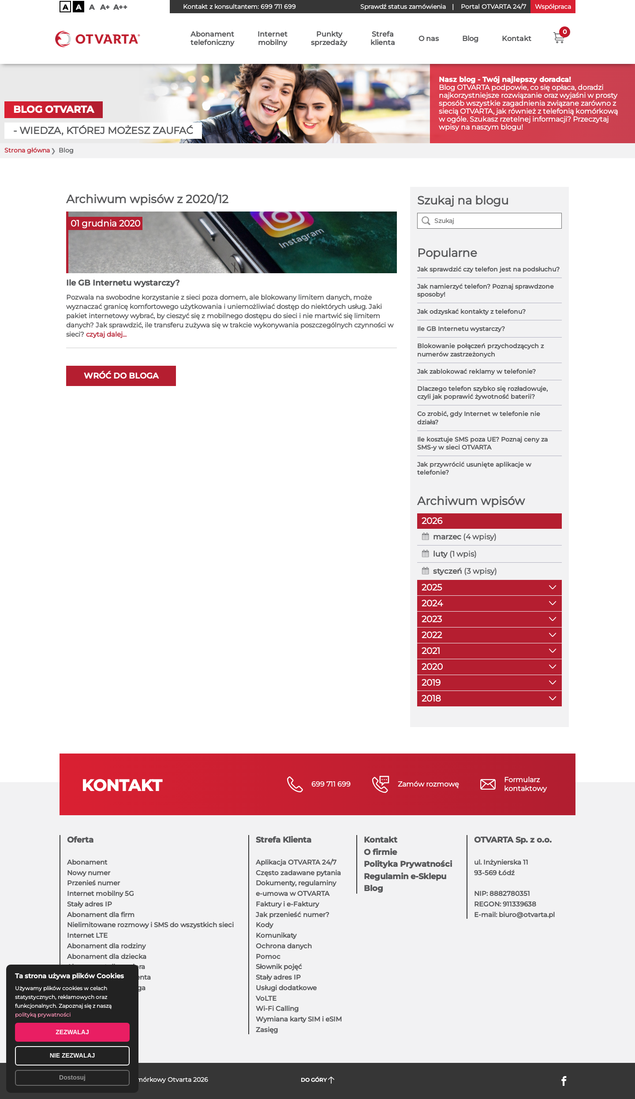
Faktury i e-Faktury (287, 904)
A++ (120, 7)
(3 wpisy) (465, 571)
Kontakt (516, 38)
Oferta (80, 840)
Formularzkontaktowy (525, 784)
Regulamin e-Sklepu (405, 876)
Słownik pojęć (279, 966)
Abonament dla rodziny (106, 946)
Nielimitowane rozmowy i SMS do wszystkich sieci (150, 925)
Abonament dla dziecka (106, 956)
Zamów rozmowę (428, 784)
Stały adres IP (89, 904)
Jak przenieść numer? (292, 914)
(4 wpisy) (465, 536)
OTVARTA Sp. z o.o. (513, 840)
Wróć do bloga (121, 376)
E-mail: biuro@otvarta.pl (514, 914)
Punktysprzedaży (329, 38)
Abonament (87, 862)
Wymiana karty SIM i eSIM (299, 1019)
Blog (470, 38)
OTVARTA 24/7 (493, 7)
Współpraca (553, 7)
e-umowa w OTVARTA (292, 893)
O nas (428, 38)
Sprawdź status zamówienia (403, 7)
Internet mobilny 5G (100, 893)
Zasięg (267, 1029)
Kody (264, 925)
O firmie (380, 852)
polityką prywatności (43, 1014)
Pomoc (268, 956)
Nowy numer (88, 873)
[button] (558, 37)
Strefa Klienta (283, 840)
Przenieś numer (93, 883)
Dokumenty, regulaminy (296, 883)
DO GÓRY (318, 1080)
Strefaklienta (382, 38)
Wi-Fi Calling (277, 1008)
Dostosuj (72, 1077)
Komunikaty (276, 935)
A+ (105, 7)
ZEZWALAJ (72, 1032)
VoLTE (266, 998)
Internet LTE (87, 935)
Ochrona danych (284, 946)
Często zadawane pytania (298, 873)
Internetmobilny (273, 38)
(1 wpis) (455, 554)
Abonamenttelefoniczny (212, 38)
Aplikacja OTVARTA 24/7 (296, 862)
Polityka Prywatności (408, 864)
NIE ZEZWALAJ (72, 1055)
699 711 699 (278, 7)
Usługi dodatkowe (286, 988)
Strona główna (27, 150)
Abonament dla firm (100, 914)
